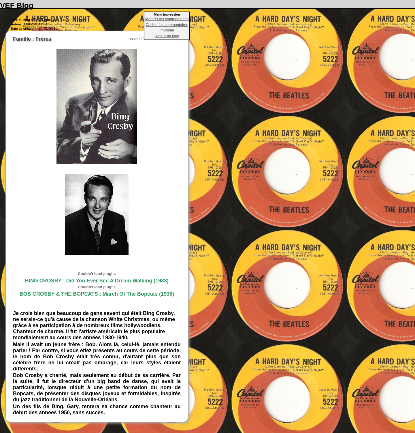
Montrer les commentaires (166, 19)
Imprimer (167, 30)
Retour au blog (167, 36)
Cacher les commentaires (167, 25)
